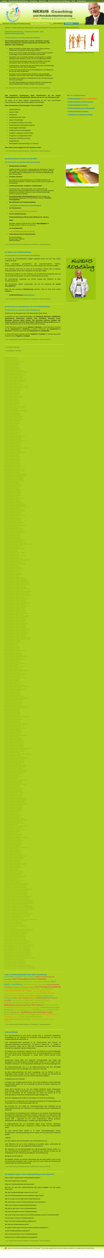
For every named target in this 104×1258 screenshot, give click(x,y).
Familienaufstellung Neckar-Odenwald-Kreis (16, 698)
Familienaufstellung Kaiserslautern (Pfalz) (15, 542)
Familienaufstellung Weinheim (12, 853)
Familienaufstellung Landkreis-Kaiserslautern (16, 606)
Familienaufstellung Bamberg (12, 393)
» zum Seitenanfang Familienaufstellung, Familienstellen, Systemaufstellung (27, 88)
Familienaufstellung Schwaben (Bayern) (15, 798)
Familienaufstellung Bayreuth (12, 400)
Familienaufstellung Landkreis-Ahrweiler (15, 578)
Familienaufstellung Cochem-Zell (13, 430)
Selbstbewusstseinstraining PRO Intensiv (23, 1005)
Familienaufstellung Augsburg (12, 373)
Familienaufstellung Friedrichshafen (13, 478)
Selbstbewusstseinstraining (17, 1019)
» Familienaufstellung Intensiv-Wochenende (27, 1001)
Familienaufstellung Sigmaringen (13, 808)
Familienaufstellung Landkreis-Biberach (15, 586)
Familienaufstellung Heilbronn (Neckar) (14, 511)
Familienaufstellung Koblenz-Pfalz (13, 558)
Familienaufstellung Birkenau (12, 413)
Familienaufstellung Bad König (12, 383)
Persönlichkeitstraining (14, 1007)
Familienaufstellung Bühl (10, 426)
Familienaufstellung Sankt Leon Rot (13, 793)
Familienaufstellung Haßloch (12, 499)
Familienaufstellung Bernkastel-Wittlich (14, 406)
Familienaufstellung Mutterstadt (12, 695)
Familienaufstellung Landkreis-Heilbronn (15, 604)
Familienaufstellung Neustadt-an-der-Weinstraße (17, 706)
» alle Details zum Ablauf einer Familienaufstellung (29, 1000)
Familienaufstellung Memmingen (13, 682)
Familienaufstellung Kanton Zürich (13, 545)
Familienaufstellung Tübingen (12, 828)
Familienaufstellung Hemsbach (12, 512)
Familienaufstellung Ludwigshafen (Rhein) (15, 656)
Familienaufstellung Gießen (11, 488)
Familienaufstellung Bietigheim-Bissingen (15, 410)
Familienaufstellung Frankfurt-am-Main (14, 469)
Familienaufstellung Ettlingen (12, 461)
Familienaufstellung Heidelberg (12, 502)
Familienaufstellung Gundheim (12, 495)
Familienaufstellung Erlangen (12, 456)
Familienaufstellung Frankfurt (12, 468)
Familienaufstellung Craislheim (12, 432)
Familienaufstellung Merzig (11, 683)
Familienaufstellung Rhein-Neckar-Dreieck (15, 770)
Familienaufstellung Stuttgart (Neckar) (14, 818)
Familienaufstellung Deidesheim (12, 438)
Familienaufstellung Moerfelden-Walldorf (15, 689)
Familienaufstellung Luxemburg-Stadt (14, 659)
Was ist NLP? (16, 1012)
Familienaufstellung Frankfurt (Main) (14, 471)
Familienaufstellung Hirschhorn (12, 521)
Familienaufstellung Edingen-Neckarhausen (16, 448)
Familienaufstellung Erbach (11, 455)
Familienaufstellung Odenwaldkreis (13, 719)
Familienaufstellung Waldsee (12, 849)
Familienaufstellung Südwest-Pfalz (13, 821)
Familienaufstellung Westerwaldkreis (14, 857)
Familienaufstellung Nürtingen (12, 714)
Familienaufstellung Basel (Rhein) (13, 396)
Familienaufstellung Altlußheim (12, 364)
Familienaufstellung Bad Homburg (13, 382)
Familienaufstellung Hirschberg (12, 520)
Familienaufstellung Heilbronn (12, 508)
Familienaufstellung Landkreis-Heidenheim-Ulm (17, 603)
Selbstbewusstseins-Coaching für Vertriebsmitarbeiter (27, 982)
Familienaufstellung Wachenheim (13, 843)
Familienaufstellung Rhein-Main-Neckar (15, 767)
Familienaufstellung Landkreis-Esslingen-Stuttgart (17, 594)
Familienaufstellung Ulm (10, 833)
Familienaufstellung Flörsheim (12, 465)
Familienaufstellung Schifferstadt (13, 795)
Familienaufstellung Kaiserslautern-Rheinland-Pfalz (18, 544)
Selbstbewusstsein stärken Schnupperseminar (23, 1014)
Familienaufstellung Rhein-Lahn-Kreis (14, 759)
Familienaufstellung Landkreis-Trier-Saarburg (16, 633)
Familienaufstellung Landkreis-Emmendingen (16, 593)
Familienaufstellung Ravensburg (13, 738)
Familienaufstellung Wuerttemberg (13, 873)
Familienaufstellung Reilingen (12, 752)
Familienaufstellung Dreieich (12, 443)
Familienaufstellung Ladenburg (12, 567)
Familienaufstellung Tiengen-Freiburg (14, 823)
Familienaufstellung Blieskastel (12, 417)
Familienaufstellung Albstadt (11, 363)
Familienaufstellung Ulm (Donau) (13, 834)
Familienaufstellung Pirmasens (12, 732)
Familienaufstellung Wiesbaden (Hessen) (15, 863)
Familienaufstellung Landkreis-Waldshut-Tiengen (17, 637)
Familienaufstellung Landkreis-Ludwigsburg (16, 613)
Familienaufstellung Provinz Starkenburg (15, 735)
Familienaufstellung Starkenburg (13, 816)
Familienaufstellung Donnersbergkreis (14, 440)
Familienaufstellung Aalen (11, 359)
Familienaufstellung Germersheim (13, 485)
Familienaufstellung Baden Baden (13, 379)
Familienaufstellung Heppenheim (13, 514)
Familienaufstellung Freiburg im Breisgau (15, 475)
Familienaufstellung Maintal (11, 665)
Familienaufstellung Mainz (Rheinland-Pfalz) (16, 670)
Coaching (41, 979)
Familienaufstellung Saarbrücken (13, 782)
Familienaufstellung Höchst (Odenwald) (14, 525)
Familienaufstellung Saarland (12, 785)
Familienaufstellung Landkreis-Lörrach (14, 611)
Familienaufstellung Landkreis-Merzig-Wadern (16, 616)
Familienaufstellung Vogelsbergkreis (14, 840)
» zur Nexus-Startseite (38, 1019)
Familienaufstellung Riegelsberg (13, 774)
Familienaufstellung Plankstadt (12, 734)
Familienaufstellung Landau (11, 576)
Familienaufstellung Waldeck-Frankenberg (15, 847)
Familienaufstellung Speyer (11, 814)
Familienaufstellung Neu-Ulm (12, 709)
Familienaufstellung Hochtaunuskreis (14, 522)
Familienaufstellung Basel (11, 394)
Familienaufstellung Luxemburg (12, 657)
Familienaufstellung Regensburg (13, 739)
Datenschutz (60, 19)
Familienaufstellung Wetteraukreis (13, 859)
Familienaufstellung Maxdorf (11, 679)
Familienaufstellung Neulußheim (13, 703)
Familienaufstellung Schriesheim (13, 797)
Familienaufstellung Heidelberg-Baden (14, 504)
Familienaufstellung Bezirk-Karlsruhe (14, 744)
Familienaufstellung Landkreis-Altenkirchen (16, 580)
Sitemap (72, 19)
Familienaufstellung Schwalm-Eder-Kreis (15, 803)
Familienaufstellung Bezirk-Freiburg (13, 742)
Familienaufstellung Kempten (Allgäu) (14, 553)
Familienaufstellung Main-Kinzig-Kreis (14, 663)
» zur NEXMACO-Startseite (13, 350)
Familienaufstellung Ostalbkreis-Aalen (14, 725)
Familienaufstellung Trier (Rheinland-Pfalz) (15, 826)
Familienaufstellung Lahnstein (12, 570)
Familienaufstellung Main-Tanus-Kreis (14, 666)
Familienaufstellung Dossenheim (13, 442)
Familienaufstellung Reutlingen (12, 755)
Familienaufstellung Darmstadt (12, 435)
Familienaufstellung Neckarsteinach (13, 699)
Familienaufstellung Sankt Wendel (13, 794)
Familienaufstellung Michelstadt (12, 688)
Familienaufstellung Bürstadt (12, 428)
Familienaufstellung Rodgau (11, 775)
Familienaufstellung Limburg (11, 649)
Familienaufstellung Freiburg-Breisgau (14, 474)
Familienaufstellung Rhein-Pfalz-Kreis (14, 762)
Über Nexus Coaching (9, 24)
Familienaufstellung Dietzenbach (13, 439)
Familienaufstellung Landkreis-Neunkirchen (16, 617)
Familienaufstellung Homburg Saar (13, 530)
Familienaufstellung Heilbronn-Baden (14, 509)
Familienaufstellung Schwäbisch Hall (14, 801)
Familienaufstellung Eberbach (12, 445)
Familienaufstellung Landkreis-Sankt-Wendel (16, 629)
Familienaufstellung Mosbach (12, 693)
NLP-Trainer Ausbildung (22, 998)
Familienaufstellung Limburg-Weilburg (14, 650)
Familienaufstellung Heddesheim (13, 501)
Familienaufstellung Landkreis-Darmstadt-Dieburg (17, 591)
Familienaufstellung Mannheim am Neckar (15, 673)
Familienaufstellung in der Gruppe (18, 991)
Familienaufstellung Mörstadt (12, 692)
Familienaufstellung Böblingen (12, 420)
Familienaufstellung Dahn (11, 433)
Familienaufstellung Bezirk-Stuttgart (13, 745)
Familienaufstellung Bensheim (12, 403)
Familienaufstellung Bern (11, 405)
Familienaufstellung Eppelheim (12, 453)
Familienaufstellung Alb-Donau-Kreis (14, 361)
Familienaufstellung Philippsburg (13, 731)
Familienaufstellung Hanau (11, 497)
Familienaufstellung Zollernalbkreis (13, 877)
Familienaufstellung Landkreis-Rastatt (14, 622)
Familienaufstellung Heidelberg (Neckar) (15, 505)
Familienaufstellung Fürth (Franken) (14, 479)
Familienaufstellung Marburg (12, 676)
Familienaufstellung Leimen (11, 646)
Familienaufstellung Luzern (11, 660)
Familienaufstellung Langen (11, 643)
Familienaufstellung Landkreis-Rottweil (14, 626)
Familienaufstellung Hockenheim (13, 524)
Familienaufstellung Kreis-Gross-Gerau (14, 564)
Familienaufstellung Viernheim (12, 836)
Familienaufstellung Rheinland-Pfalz (14, 761)
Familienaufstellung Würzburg (12, 874)
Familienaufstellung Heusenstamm (13, 518)
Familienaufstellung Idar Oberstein (13, 532)
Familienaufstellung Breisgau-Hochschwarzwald (17, 588)
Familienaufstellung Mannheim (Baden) (14, 675)
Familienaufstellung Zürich (11, 879)
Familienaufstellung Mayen (11, 680)
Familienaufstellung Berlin (11, 357)
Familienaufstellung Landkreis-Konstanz (15, 610)
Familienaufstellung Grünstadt (12, 494)
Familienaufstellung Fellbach (12, 462)
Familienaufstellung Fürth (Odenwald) (14, 481)
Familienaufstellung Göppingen (12, 489)
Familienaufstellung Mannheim (12, 672)
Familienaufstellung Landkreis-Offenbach (15, 620)
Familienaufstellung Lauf (10, 645)
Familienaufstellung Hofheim (12, 527)
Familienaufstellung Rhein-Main (12, 764)
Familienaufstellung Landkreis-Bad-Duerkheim (16, 583)
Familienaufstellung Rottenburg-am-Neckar (16, 780)
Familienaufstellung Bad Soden (12, 389)
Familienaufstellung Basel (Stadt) (13, 397)
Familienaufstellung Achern (11, 360)
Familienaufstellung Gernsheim (12, 486)
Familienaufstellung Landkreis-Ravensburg (15, 623)
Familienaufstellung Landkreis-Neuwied (14, 619)
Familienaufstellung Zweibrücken (13, 882)
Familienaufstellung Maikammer (12, 662)
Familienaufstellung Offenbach (12, 721)
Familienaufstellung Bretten (11, 422)
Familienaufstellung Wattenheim (12, 851)
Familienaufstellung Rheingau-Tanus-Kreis (15, 757)
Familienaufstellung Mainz (11, 668)
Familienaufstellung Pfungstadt (12, 729)
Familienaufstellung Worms (11, 870)
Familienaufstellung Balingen (12, 392)
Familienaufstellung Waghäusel (12, 844)
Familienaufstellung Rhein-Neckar (13, 768)
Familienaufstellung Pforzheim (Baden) (14, 728)
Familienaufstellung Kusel (11, 565)
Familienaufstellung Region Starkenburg (15, 749)
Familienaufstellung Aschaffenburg (13, 370)
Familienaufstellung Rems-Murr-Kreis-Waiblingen (17, 754)
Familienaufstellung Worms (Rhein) (13, 872)
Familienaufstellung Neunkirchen (13, 705)
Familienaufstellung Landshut (12, 640)
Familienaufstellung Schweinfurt (12, 805)
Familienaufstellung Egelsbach (12, 449)
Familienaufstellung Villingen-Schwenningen (16, 837)
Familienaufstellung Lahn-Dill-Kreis (13, 568)
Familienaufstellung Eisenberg (12, 451)
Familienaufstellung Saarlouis (12, 787)
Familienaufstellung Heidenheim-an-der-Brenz (16, 507)
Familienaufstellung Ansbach (12, 369)
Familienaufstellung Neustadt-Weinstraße (15, 708)
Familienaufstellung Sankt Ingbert (13, 791)
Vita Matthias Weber (24, 24)
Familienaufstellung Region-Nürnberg (14, 685)
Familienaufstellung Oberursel (12, 718)
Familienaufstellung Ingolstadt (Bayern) (14, 540)
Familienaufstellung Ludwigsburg (13, 653)
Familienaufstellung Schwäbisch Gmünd (15, 800)
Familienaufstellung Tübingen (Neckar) (14, 830)
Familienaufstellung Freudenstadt (13, 476)
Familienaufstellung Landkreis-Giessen (14, 600)
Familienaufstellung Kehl (10, 551)
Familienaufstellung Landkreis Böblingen (15, 587)
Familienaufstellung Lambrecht (12, 573)
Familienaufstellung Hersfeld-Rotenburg (15, 515)
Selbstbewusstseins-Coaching (34, 984)
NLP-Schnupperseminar (24, 979)
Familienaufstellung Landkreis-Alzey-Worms (16, 581)
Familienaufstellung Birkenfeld (12, 415)
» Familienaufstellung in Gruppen (41, 991)
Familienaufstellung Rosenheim (12, 777)
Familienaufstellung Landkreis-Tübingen (15, 634)
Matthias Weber (74, 300)
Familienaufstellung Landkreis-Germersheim (16, 599)
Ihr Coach (68, 300)
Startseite (8, 27)
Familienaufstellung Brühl (11, 425)
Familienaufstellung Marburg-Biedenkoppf (15, 678)
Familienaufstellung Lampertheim (13, 574)
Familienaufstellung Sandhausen (13, 790)
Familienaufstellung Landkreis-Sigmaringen (16, 632)
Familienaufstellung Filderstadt (12, 463)
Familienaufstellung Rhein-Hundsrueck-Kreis (16, 758)
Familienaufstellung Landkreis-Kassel (14, 609)
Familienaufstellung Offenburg (12, 722)
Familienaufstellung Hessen (11, 517)
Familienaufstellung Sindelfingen (13, 810)
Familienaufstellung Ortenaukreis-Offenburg (16, 724)
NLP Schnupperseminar (21, 1010)
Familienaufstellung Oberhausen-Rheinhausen (17, 716)
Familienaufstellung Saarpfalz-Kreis (13, 788)
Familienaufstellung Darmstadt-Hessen (14, 436)
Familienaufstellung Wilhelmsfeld (13, 867)
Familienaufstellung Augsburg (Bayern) (14, 374)
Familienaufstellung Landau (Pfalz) (13, 577)
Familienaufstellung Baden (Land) (13, 377)
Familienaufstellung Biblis (11, 409)
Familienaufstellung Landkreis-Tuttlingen (15, 636)
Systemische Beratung (32, 1007)
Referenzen (69, 23)
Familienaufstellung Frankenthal (12, 466)
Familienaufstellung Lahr (10, 571)
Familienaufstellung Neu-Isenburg (13, 702)
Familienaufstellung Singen (11, 811)
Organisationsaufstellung (30, 1016)
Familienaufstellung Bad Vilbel (12, 390)
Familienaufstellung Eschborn (12, 458)
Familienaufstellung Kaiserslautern (13, 541)
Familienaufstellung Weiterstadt (12, 854)
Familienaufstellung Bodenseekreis (13, 419)
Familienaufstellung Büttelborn (12, 429)
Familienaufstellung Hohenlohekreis (14, 528)
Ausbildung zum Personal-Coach (37, 1012)
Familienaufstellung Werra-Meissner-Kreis (15, 856)
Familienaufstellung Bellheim (12, 402)
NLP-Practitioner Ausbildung (48, 987)
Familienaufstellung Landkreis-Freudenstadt (16, 596)
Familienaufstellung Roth (11, 778)
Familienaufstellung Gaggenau (12, 484)
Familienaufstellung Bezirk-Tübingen (14, 747)
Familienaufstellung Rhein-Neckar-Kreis (15, 771)
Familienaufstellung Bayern (11, 399)
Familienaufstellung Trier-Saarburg (13, 827)
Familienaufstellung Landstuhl (12, 642)
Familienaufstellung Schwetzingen (13, 807)
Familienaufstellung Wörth (11, 869)
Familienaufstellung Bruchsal (12, 423)
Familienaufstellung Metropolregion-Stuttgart (16, 686)
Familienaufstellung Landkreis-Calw (13, 590)
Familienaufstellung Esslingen (12, 459)
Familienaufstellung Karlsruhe (12, 547)
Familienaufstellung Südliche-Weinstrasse (15, 820)
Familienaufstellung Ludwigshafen (13, 655)
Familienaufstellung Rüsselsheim (13, 781)
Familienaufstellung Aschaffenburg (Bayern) (16, 371)
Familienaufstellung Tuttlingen (12, 831)
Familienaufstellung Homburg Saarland (14, 531)
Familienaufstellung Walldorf (11, 850)
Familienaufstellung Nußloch (12, 715)
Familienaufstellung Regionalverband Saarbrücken (18, 748)
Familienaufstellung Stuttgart (12, 817)
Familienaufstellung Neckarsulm (12, 701)
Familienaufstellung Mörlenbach (12, 691)
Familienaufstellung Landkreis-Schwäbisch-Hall (17, 630)
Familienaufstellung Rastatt (11, 736)
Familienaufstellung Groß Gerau (13, 492)
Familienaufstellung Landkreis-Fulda (14, 597)
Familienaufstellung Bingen (11, 412)
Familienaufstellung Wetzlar (11, 860)
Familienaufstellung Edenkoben (12, 446)
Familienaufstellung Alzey (11, 366)
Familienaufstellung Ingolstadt (12, 537)
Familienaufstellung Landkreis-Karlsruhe (15, 607)
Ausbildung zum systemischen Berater (23, 987)
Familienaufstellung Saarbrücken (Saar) (15, 784)
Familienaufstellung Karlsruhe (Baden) (14, 548)
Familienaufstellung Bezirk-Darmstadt (14, 407)
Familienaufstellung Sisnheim (12, 813)
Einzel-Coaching (51, 1005)
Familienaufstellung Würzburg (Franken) (15, 876)
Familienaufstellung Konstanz (12, 561)
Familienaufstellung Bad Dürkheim (13, 376)
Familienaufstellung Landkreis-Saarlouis (15, 627)
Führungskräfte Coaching (12, 977)
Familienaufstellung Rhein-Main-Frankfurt (15, 765)
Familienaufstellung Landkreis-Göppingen (15, 601)
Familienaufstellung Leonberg (12, 647)
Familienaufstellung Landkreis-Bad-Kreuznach (16, 584)
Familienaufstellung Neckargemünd (13, 696)
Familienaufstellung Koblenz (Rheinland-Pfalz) (16, 560)
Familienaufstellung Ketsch (11, 554)
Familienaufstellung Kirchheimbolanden (14, 555)
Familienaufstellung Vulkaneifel (12, 841)
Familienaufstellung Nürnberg (12, 712)
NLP (32, 998)
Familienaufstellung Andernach (12, 367)
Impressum (46, 19)
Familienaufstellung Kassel (11, 550)
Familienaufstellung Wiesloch (12, 866)
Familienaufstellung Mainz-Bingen (13, 669)
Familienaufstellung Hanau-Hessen (13, 498)
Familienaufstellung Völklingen (12, 839)
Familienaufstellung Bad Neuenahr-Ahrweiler (16, 386)
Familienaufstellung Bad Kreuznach (13, 384)
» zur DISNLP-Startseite (12, 347)
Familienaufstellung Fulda (11, 482)
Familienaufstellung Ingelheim (12, 535)
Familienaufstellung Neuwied (12, 711)
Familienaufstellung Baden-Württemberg (15, 380)
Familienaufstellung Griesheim (12, 491)
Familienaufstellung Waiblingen (12, 846)
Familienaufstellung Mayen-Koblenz (14, 614)
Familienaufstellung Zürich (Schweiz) (14, 880)
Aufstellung (15, 1017)
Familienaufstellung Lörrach (11, 652)
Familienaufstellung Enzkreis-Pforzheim (15, 452)
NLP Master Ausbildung (25, 995)
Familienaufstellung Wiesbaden (12, 862)
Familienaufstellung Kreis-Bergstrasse (14, 563)
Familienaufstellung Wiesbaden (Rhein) (14, 864)
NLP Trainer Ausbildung (28, 977)
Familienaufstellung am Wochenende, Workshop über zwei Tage (21, 993)
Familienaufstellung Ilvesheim (12, 534)
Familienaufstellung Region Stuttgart (14, 751)
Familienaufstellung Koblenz (11, 557)
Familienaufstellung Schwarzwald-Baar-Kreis (16, 804)
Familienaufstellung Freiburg (12, 472)
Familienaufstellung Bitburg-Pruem (13, 416)
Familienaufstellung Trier (10, 824)
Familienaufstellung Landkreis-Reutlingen (15, 624)
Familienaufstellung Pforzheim (12, 726)
